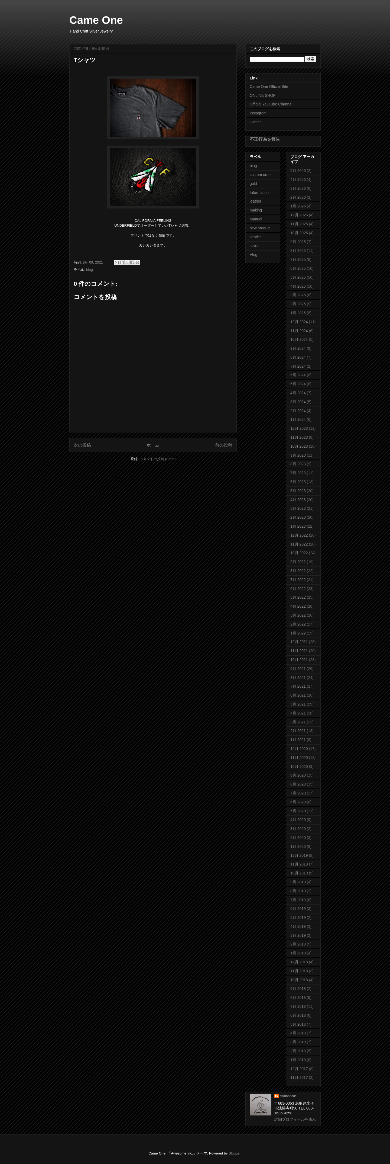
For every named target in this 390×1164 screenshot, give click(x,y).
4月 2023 (298, 500)
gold (253, 183)
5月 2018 (298, 1024)
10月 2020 (299, 766)
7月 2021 (298, 686)
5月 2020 (298, 811)
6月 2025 (298, 268)
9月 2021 (298, 668)
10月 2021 (299, 660)
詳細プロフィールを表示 (295, 1119)
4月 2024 (298, 393)
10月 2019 (299, 873)
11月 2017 (299, 1077)
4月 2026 (298, 179)
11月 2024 (299, 331)
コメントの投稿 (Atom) (157, 459)
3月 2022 (298, 615)
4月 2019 (298, 926)
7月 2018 (298, 1006)
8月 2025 (298, 250)
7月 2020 (298, 793)
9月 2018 (298, 988)
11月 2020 (299, 757)
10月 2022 (299, 553)
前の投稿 (223, 445)
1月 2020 (298, 846)
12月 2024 (299, 322)
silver (254, 245)
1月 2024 (298, 419)
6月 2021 (298, 695)
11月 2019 (299, 864)
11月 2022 (299, 544)
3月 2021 (298, 722)
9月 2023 (298, 455)
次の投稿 (82, 445)
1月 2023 (298, 526)
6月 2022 (298, 588)
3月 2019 (298, 935)
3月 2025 (298, 295)
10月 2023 (299, 446)
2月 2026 (298, 197)
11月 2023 (299, 437)
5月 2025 (298, 277)
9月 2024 (298, 348)
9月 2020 (298, 775)
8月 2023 (298, 464)
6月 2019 (298, 908)
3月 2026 (298, 188)
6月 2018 (298, 1015)
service (256, 237)
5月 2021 (298, 704)
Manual (256, 219)
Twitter (255, 122)
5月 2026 (298, 170)
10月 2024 (299, 339)
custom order (261, 174)
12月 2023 (299, 428)
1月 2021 (298, 739)
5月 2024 (298, 384)
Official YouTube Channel (271, 104)
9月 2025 (298, 242)
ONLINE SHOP (263, 95)
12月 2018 (299, 962)
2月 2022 (298, 624)
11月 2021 (299, 651)
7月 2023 (298, 473)
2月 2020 (298, 837)
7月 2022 (298, 580)
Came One (96, 20)
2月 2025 (298, 304)
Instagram (258, 113)
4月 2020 (298, 819)
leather (255, 201)
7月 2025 (298, 259)
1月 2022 (298, 633)
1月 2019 (298, 953)
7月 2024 (298, 366)
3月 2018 (298, 1042)
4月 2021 (298, 713)
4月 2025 (298, 286)
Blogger (234, 1153)
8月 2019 (298, 891)
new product (260, 228)
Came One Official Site (269, 86)
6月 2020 (298, 802)
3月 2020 (298, 828)
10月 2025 (299, 233)
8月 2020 (298, 784)
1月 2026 (298, 206)
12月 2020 (299, 748)
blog (89, 270)
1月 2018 (298, 1060)
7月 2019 (298, 900)
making (256, 210)
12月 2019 (299, 855)
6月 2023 (298, 482)
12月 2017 (299, 1069)
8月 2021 (298, 677)
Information (259, 192)
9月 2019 (298, 882)
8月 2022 (298, 571)
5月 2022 (298, 597)
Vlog (253, 254)
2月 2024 (298, 411)
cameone (288, 1096)
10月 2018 (299, 980)
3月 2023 (298, 508)
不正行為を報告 (265, 139)
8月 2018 (298, 997)
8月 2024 (298, 357)
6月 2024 (298, 375)
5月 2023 (298, 491)
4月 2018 (298, 1033)
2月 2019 (298, 944)
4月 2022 (298, 606)
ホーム (153, 445)
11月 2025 (299, 224)
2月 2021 (298, 731)
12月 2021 (299, 642)
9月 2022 (298, 562)
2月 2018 (298, 1051)
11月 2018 (299, 971)
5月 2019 (298, 917)
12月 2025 (299, 215)
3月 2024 (298, 402)
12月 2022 (299, 535)
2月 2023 (298, 517)
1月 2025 (298, 313)
